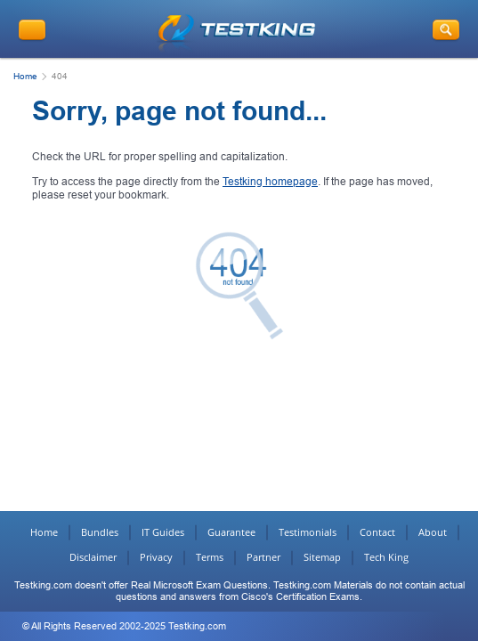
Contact (377, 532)
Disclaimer (93, 557)
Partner (263, 557)
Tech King (386, 557)
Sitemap (322, 557)
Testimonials (307, 532)
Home (25, 76)
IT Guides (163, 532)
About (432, 532)
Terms (209, 557)
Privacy (156, 557)
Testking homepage (270, 181)
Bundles (99, 532)
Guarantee (231, 532)
